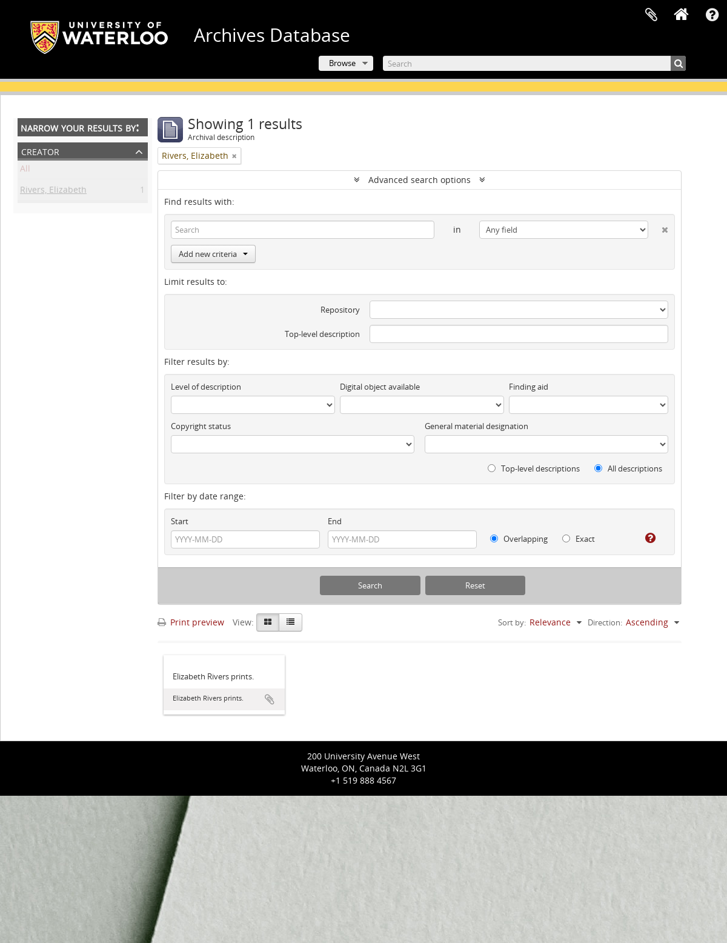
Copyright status (201, 426)
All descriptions (628, 468)
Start (179, 521)
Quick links (712, 15)
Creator (40, 150)
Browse (342, 63)
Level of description (206, 386)
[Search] (534, 63)
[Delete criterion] (658, 227)
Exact (578, 538)
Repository (340, 309)
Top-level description (322, 333)
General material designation (476, 426)
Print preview (191, 622)
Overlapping (519, 538)
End (335, 521)
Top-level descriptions (534, 468)
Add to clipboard (270, 699)
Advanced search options (419, 179)
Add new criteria (213, 253)
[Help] (646, 538)
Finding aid (528, 386)
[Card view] (267, 622)
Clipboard (651, 15)
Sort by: (512, 622)
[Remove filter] (234, 156)
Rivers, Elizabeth (53, 192)
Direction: (605, 622)
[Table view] (290, 622)
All (25, 170)
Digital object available (380, 386)
